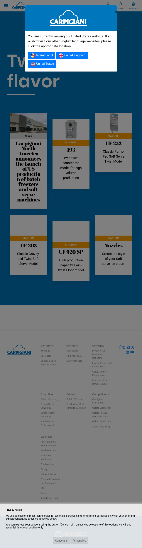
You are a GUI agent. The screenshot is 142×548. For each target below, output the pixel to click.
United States (42, 64)
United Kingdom (71, 55)
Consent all (61, 540)
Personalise (79, 540)
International (41, 55)
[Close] (116, 12)
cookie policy (48, 518)
